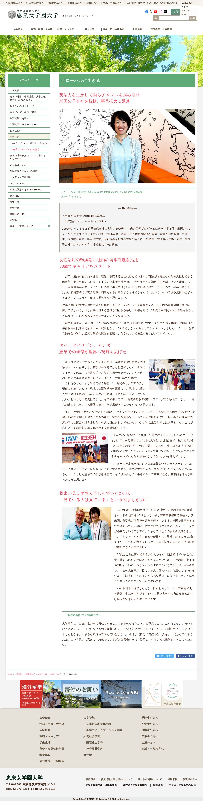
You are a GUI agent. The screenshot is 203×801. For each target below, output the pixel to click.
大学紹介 (18, 29)
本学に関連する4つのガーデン (26, 189)
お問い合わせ (137, 3)
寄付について (170, 3)
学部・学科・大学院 (42, 29)
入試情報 (45, 730)
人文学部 (89, 717)
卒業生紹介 (16, 136)
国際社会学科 (94, 742)
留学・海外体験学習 (113, 29)
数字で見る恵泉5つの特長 (24, 171)
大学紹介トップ (28, 80)
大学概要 (14, 90)
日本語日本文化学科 (98, 723)
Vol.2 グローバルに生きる (26, 149)
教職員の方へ (190, 779)
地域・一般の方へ (112, 3)
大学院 (87, 754)
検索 (192, 18)
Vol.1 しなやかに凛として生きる (29, 143)
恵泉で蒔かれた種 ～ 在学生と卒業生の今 (28, 157)
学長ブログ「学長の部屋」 (24, 112)
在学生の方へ (36, 2)
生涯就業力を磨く (19, 118)
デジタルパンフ (184, 11)
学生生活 (89, 29)
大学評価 (14, 208)
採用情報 (172, 779)
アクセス (153, 3)
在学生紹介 (16, 130)
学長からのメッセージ (22, 106)
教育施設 (137, 29)
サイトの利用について (150, 779)
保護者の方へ (55, 3)
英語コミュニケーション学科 (104, 730)
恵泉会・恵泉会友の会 (22, 226)
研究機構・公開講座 (52, 761)
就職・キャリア (65, 29)
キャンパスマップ (19, 183)
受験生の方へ (15, 2)
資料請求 (90, 779)
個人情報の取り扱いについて (116, 779)
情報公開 (14, 201)
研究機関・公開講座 (161, 29)
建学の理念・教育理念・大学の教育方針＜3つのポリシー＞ (28, 98)
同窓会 (13, 220)
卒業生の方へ (74, 3)
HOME (10, 674)
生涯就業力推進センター (23, 124)
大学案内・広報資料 (20, 177)
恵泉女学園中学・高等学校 (100, 785)
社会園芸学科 (94, 748)
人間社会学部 (91, 736)
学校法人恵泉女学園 (134, 785)
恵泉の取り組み (18, 165)
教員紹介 (14, 195)
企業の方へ (92, 3)
